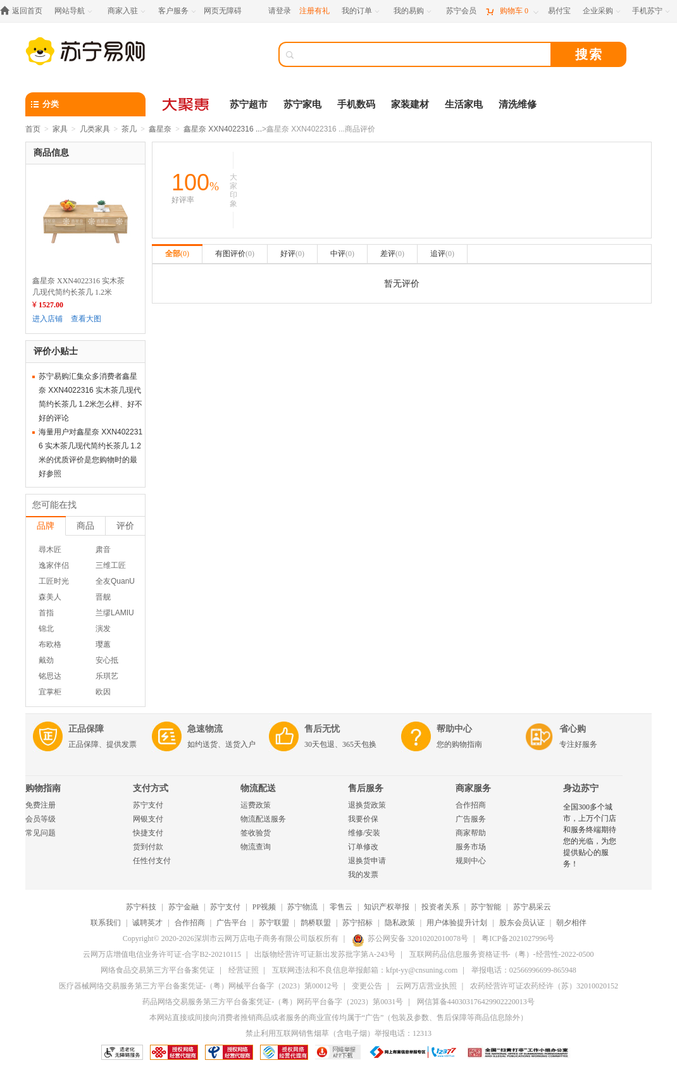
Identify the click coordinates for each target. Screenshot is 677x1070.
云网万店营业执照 (426, 985)
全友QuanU (115, 581)
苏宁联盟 (274, 922)
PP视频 (264, 906)
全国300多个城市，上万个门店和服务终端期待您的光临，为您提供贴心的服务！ (589, 835)
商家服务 (473, 788)
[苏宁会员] (461, 11)
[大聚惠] (186, 104)
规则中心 (471, 860)
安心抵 (107, 660)
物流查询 (255, 846)
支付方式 (150, 788)
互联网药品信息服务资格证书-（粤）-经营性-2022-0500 (501, 954)
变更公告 (367, 985)
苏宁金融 (183, 906)
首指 (46, 612)
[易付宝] (559, 11)
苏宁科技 (141, 906)
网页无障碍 (223, 10)
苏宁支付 (148, 805)
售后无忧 (322, 729)
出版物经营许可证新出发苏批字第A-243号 (324, 954)
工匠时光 (54, 581)
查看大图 (86, 318)
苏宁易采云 (532, 906)
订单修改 (363, 846)
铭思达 (50, 676)
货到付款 (148, 846)
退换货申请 (367, 860)
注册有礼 (314, 10)
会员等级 (40, 819)
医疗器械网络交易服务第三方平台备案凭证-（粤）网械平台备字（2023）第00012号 (198, 985)
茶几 (129, 129)
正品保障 (86, 729)
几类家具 (95, 129)
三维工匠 (111, 565)
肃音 (103, 549)
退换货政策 (367, 805)
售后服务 (365, 788)
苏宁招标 (357, 922)
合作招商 (471, 805)
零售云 (341, 906)
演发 (103, 628)
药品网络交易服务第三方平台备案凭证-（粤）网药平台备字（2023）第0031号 (272, 1001)
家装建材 (410, 104)
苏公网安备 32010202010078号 (410, 938)
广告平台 (231, 922)
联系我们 (105, 922)
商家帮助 (471, 832)
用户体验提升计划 (456, 922)
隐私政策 (400, 922)
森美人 (50, 597)
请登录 (279, 10)
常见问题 (40, 832)
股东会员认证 (522, 922)
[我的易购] (413, 11)
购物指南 (43, 788)
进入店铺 (47, 318)
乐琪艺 (107, 676)
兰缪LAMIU (115, 612)
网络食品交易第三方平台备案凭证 (157, 970)
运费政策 (255, 805)
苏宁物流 (302, 906)
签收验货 (255, 832)
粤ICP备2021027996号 (517, 938)
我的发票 (363, 874)
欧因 (103, 691)
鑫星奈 (160, 129)
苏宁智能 (486, 906)
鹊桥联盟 (316, 922)
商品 (85, 525)
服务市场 (471, 846)
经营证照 (243, 970)
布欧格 (50, 644)
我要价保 (363, 819)
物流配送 (258, 788)
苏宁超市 (249, 104)
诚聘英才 (147, 922)
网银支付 (148, 819)
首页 (32, 129)
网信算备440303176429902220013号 (476, 1001)
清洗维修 (518, 104)
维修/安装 (364, 832)
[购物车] (512, 11)
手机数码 (356, 104)
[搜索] (423, 54)
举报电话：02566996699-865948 (523, 970)
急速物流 (205, 729)
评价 (125, 525)
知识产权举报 (386, 906)
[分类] (85, 104)
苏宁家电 (302, 104)
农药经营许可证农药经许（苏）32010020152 (544, 985)
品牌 (45, 525)
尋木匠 (50, 549)
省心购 (572, 729)
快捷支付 (148, 832)
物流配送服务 (263, 819)
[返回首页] (24, 11)
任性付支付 (152, 860)
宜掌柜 (50, 691)
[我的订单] (361, 11)
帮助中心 (454, 729)
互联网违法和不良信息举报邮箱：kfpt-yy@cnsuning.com (364, 970)
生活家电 (464, 104)
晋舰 (103, 597)
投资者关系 (440, 906)
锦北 (46, 628)
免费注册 (40, 805)
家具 (60, 129)
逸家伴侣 (54, 565)
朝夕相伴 (571, 922)
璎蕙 (103, 644)
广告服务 (471, 819)
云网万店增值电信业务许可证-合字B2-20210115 (162, 954)
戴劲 (46, 660)
